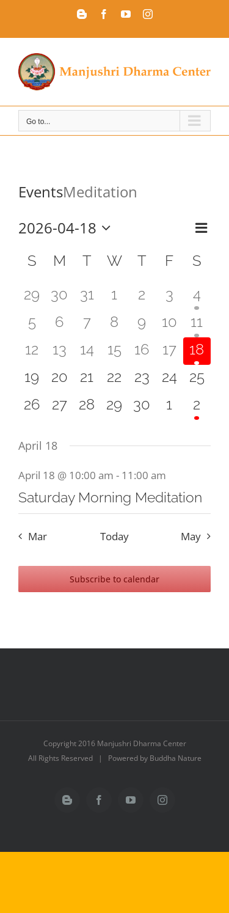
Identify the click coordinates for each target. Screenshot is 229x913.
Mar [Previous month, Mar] (37, 536)
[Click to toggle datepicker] (67, 228)
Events (40, 192)
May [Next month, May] (191, 536)
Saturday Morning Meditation (110, 497)
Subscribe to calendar (114, 579)
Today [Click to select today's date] (114, 536)
